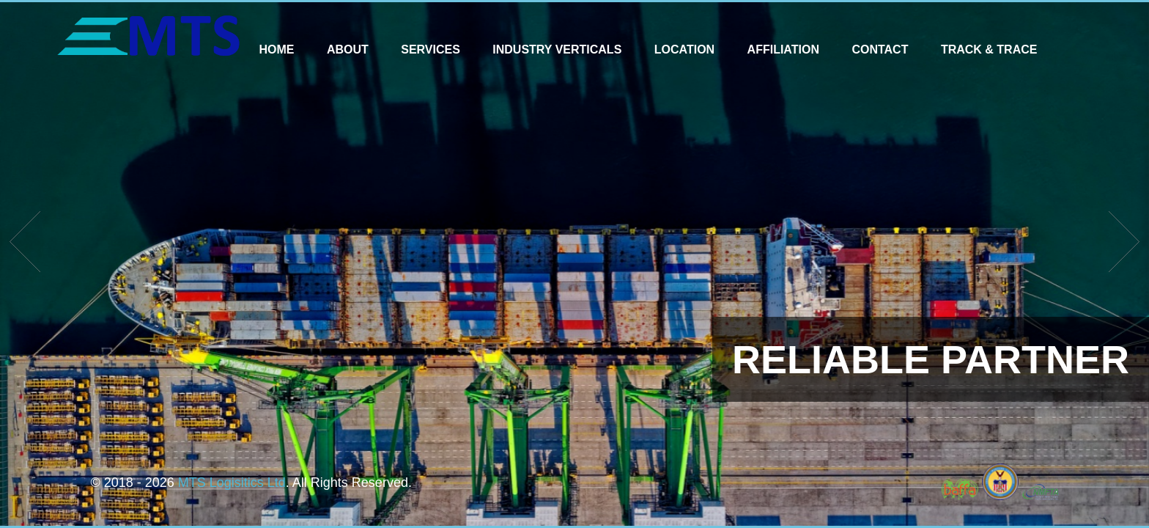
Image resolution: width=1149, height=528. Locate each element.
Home (276, 49)
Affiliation (783, 49)
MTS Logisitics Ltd (232, 482)
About (348, 49)
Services (430, 49)
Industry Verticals (556, 49)
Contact (879, 49)
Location (684, 49)
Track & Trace (989, 49)
